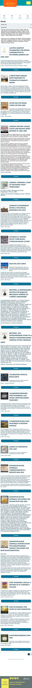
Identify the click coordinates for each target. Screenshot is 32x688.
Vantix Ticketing (21, 659)
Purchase (16, 69)
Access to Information (16, 682)
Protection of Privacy (16, 684)
